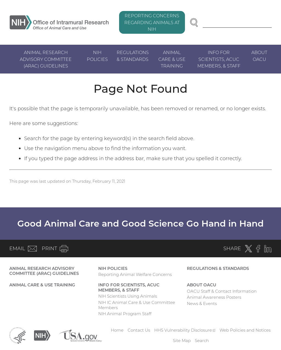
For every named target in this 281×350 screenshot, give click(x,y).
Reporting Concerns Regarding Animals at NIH (152, 22)
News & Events (202, 303)
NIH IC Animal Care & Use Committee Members (136, 305)
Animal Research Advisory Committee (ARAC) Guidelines (46, 59)
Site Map (182, 340)
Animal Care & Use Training (172, 59)
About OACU (259, 56)
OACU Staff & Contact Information (222, 291)
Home (117, 330)
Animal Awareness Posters (214, 297)
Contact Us (139, 330)
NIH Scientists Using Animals (127, 296)
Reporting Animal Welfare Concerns (135, 274)
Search (202, 340)
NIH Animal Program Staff (124, 313)
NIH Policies (97, 56)
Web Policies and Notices (245, 330)
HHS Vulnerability (185, 330)
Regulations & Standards (133, 56)
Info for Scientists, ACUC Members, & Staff (218, 59)
